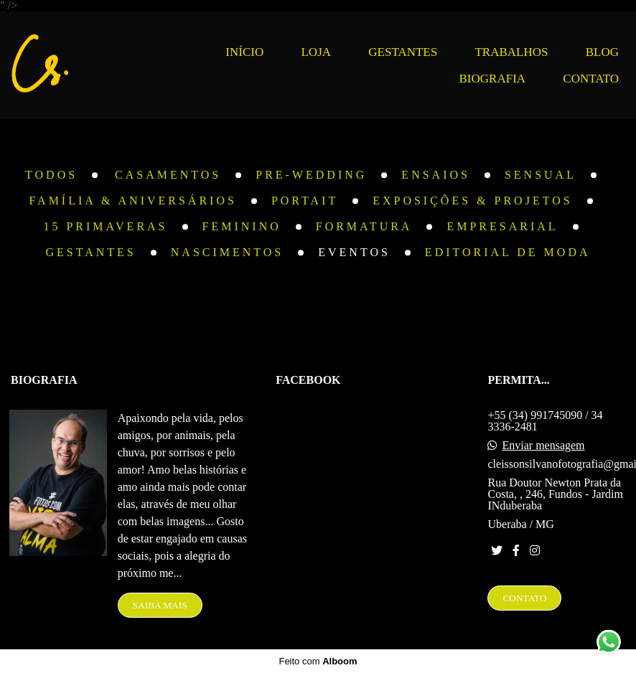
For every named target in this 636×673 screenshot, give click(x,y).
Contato (524, 598)
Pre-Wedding (311, 175)
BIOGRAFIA (492, 78)
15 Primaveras (105, 226)
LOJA (316, 52)
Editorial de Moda (508, 252)
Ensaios (435, 175)
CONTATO (591, 78)
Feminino (241, 226)
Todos (51, 175)
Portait (304, 201)
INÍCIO (244, 52)
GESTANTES (402, 52)
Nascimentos (227, 252)
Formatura (364, 226)
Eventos (354, 252)
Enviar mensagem (543, 445)
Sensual (540, 175)
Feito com (318, 661)
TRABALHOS (511, 52)
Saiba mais (160, 605)
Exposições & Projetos (472, 201)
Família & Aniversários (133, 201)
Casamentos (168, 175)
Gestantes (90, 252)
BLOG (602, 52)
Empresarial (502, 226)
